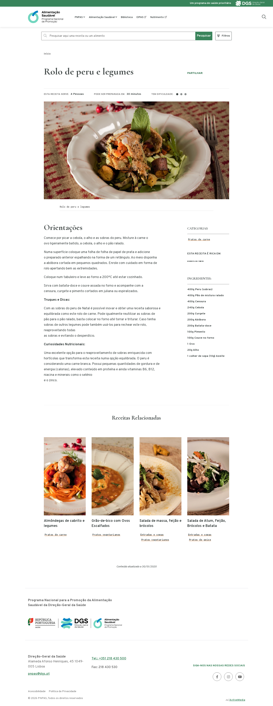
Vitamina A (195, 261)
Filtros (226, 36)
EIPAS (140, 17)
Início (47, 54)
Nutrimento (157, 17)
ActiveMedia (237, 700)
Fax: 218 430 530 (104, 667)
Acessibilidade (37, 691)
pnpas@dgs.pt (39, 675)
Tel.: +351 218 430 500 (109, 659)
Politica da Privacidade (62, 691)
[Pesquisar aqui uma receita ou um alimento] (118, 36)
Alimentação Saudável (102, 17)
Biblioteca (127, 17)
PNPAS (79, 17)
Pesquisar (204, 36)
